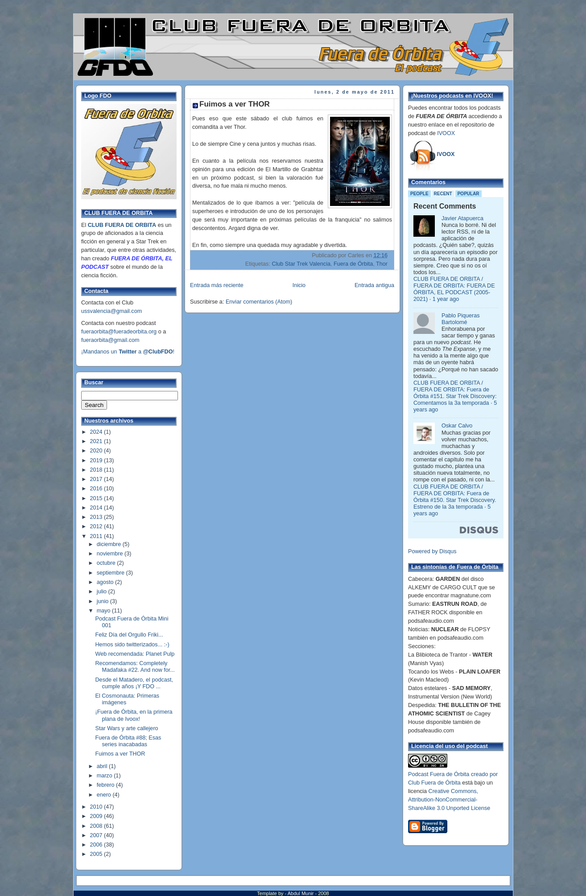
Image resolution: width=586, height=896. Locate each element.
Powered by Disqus (432, 551)
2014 (97, 508)
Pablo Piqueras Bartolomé (461, 318)
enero (105, 795)
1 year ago (446, 299)
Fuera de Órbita (353, 264)
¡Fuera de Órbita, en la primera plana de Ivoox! (134, 715)
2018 (97, 470)
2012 (97, 526)
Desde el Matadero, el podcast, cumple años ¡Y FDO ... (134, 683)
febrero (106, 785)
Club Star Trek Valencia (301, 264)
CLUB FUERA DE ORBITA (122, 225)
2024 (97, 432)
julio (102, 591)
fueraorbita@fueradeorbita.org (119, 332)
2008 (97, 826)
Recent (443, 193)
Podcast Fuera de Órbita (438, 774)
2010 (97, 807)
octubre (107, 563)
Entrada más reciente (216, 285)
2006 (97, 845)
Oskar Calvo (457, 426)
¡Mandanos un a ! (127, 352)
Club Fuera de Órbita (434, 783)
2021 (97, 441)
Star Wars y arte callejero (126, 728)
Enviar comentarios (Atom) (259, 302)
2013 (97, 517)
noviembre (110, 554)
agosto (106, 582)
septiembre (111, 573)
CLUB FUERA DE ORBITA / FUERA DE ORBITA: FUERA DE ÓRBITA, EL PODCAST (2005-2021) (454, 289)
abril (103, 766)
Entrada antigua (374, 285)
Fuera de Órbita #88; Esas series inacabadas (128, 741)
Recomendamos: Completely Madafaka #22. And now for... (135, 666)
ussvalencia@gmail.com (111, 311)
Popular (468, 193)
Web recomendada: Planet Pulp (135, 654)
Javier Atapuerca (462, 218)
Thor (382, 264)
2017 (97, 479)
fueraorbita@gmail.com (110, 340)
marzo (105, 776)
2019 (97, 460)
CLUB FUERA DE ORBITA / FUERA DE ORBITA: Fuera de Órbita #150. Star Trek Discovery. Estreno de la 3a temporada (454, 497)
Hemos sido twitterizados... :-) (132, 644)
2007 (97, 835)
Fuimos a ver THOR (120, 754)
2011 (97, 536)
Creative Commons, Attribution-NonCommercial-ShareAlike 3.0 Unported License (449, 799)
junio (103, 601)
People (419, 193)
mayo (104, 611)
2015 (97, 498)
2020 (97, 451)
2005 (97, 854)
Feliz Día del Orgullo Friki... (129, 635)
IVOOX (446, 133)
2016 (97, 488)
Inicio (299, 285)
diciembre (110, 544)
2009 (97, 816)
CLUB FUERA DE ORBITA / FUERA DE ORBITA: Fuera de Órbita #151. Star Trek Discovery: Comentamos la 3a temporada (454, 393)
